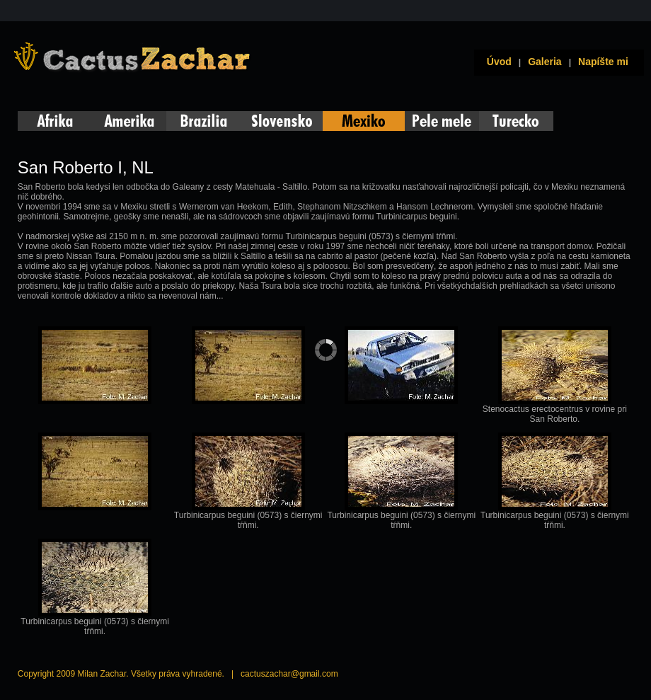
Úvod (496, 61)
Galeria (544, 61)
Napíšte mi (603, 61)
